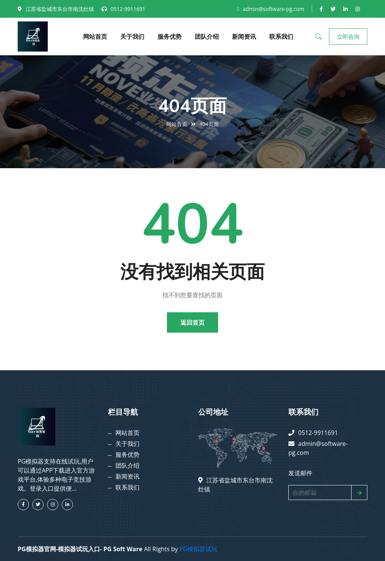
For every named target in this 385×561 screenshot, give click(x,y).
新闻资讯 (244, 36)
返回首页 (192, 322)
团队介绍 (207, 36)
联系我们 (281, 36)
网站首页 (95, 36)
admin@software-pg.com (273, 8)
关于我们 (132, 36)
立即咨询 (348, 36)
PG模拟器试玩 (198, 549)
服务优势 (170, 36)
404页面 (209, 124)
